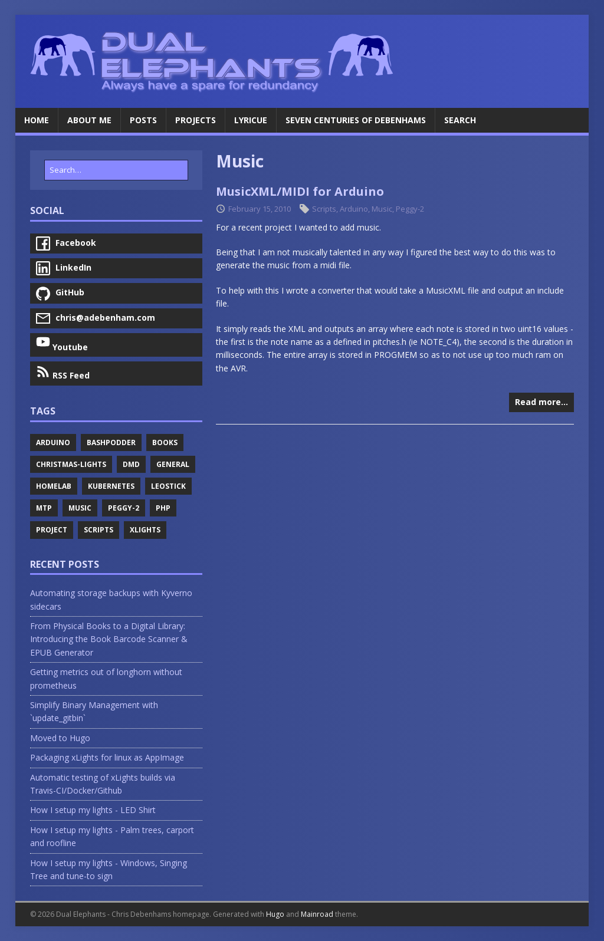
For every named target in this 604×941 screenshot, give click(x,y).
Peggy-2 (410, 208)
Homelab (53, 486)
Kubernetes (111, 486)
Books (165, 442)
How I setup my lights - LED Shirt (93, 809)
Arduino (354, 208)
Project (51, 530)
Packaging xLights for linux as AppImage (107, 757)
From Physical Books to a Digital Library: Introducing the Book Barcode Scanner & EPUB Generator (109, 639)
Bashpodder (111, 442)
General (172, 464)
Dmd (131, 464)
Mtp (44, 508)
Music (382, 208)
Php (163, 508)
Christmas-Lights (71, 464)
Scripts (324, 208)
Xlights (145, 530)
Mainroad (317, 914)
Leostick (168, 486)
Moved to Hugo (60, 737)
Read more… (541, 401)
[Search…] (116, 170)
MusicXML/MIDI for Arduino (300, 191)
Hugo (275, 914)
